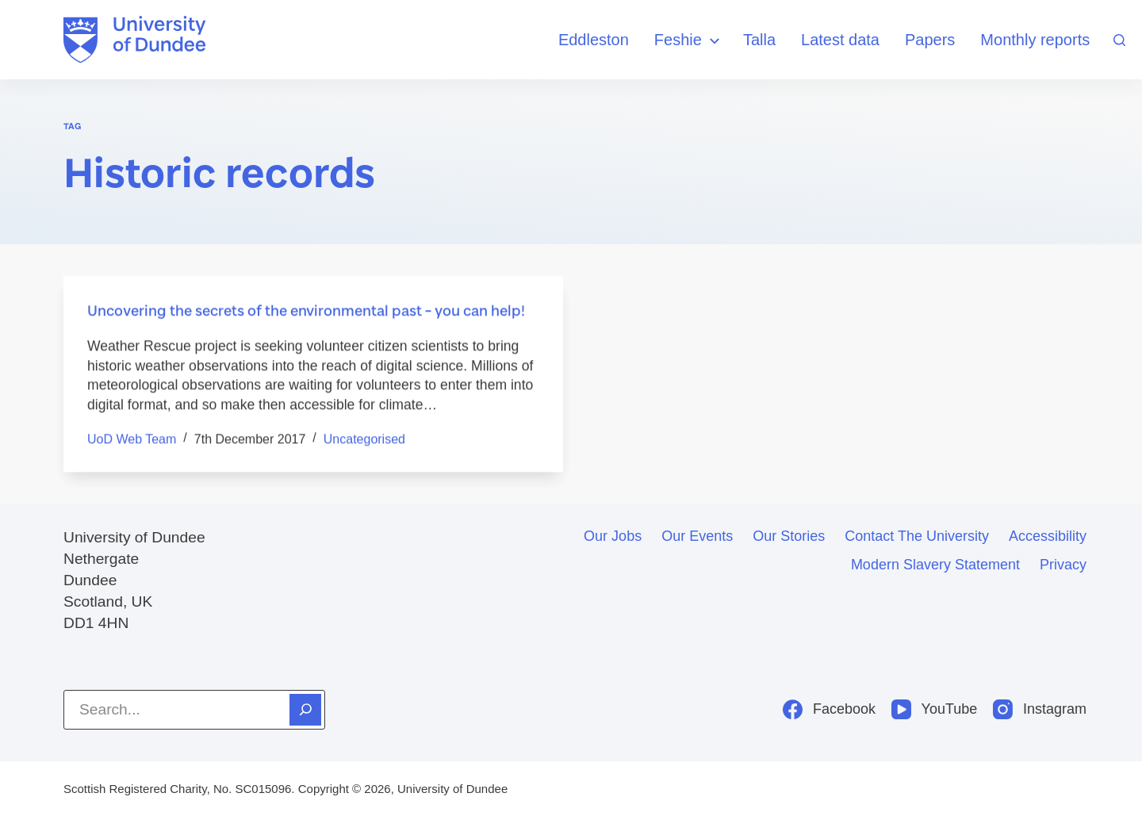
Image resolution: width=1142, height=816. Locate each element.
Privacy (1063, 565)
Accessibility (1047, 536)
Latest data (840, 39)
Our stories (789, 536)
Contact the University (917, 536)
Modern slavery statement (935, 565)
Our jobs (613, 536)
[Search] (1119, 40)
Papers (930, 39)
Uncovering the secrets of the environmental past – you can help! (306, 310)
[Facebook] (829, 709)
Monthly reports (1035, 39)
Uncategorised (364, 439)
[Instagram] (1039, 709)
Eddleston (593, 39)
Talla (759, 39)
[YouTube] (934, 709)
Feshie (689, 41)
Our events (697, 536)
